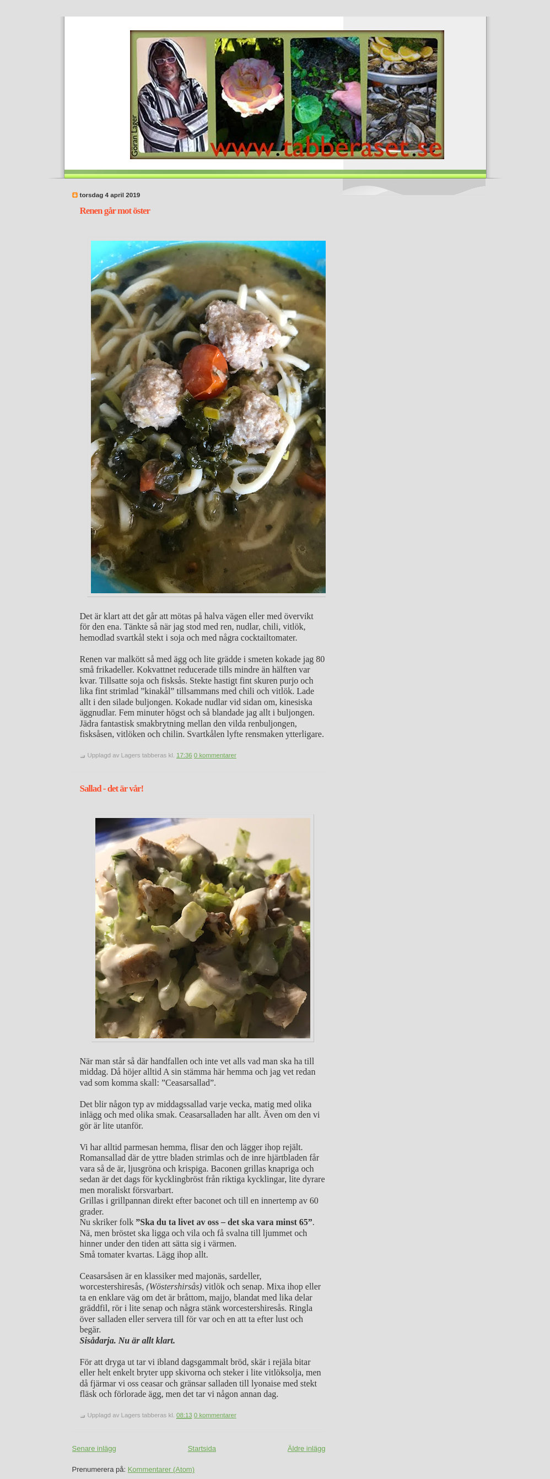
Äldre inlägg (307, 1448)
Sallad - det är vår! (112, 788)
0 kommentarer (215, 755)
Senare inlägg (94, 1448)
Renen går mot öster (115, 210)
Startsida (202, 1448)
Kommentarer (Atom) (161, 1469)
